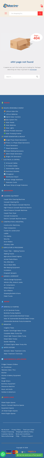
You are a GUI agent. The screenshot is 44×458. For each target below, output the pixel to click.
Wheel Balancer (9, 288)
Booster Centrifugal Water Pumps (15, 330)
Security (6, 239)
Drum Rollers (8, 241)
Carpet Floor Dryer (10, 213)
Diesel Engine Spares (8, 402)
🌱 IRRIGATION (6, 324)
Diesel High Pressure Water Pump (15, 336)
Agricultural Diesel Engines (13, 256)
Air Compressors (9, 285)
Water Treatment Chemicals (13, 353)
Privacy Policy (16, 429)
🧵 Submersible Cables (11, 168)
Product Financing (7, 432)
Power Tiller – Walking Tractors (14, 251)
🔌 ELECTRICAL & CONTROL (10, 159)
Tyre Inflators (8, 290)
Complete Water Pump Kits (13, 333)
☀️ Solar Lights (9, 128)
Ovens (3, 378)
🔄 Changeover (9, 174)
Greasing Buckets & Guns (12, 293)
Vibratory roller (9, 244)
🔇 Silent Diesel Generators (13, 154)
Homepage (33, 69)
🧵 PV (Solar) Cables (10, 166)
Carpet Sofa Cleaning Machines (14, 199)
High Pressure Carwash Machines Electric (18, 207)
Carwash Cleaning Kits (11, 202)
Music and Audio (6, 389)
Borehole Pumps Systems (12, 313)
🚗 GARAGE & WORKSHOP (9, 276)
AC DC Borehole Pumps (11, 310)
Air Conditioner (6, 367)
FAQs (17, 436)
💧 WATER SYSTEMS (8, 347)
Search (40, 13)
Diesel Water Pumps (10, 339)
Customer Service (7, 434)
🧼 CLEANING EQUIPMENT (10, 196)
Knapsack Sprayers (10, 273)
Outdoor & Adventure (8, 392)
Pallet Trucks (8, 296)
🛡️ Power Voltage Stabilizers (13, 179)
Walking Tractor (9, 253)
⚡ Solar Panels (9, 122)
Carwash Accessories (11, 216)
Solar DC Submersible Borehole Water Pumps (19, 318)
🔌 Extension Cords (10, 182)
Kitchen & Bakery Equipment (11, 375)
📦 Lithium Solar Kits (11, 111)
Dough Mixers (5, 381)
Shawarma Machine (8, 386)
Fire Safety (7, 236)
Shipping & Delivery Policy (24, 432)
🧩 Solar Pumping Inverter (12, 133)
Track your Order (28, 429)
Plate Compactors (10, 228)
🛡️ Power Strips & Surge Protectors (16, 185)
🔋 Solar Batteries (10, 125)
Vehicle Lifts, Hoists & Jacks (13, 282)
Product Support (27, 436)
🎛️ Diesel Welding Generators (13, 151)
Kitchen (4, 372)
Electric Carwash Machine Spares (15, 218)
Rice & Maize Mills (10, 265)
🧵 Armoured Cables (10, 163)
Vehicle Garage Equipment (12, 279)
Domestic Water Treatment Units (15, 351)
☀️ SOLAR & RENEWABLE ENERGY (12, 108)
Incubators (7, 270)
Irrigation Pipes (9, 328)
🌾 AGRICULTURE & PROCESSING (12, 247)
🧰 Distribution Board (11, 177)
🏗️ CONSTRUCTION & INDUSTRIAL (12, 221)
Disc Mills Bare (9, 262)
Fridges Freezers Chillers (9, 364)
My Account (5, 429)
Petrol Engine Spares (8, 413)
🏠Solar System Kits (10, 119)
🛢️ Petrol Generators (11, 145)
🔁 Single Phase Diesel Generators (15, 140)
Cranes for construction (12, 230)
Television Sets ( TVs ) (8, 370)
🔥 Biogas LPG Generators (12, 156)
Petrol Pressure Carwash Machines (15, 210)
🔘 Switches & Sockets (11, 171)
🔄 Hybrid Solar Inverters (12, 117)
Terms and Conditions (23, 434)
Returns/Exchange (7, 436)
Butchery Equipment (8, 383)
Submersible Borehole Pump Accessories (17, 321)
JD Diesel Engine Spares (9, 411)
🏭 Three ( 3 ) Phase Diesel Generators (17, 143)
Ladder (6, 233)
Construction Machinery (12, 225)
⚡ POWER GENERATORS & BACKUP (13, 136)
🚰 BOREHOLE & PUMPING (10, 307)
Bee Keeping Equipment (12, 267)
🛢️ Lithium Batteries (10, 114)
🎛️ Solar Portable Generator (13, 130)
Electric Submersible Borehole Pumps (16, 316)
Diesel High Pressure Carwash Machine (17, 205)
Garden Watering (9, 341)
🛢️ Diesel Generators (11, 148)
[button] (3, 454)
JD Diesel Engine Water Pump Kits (15, 344)
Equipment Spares (7, 408)
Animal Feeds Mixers (10, 259)
